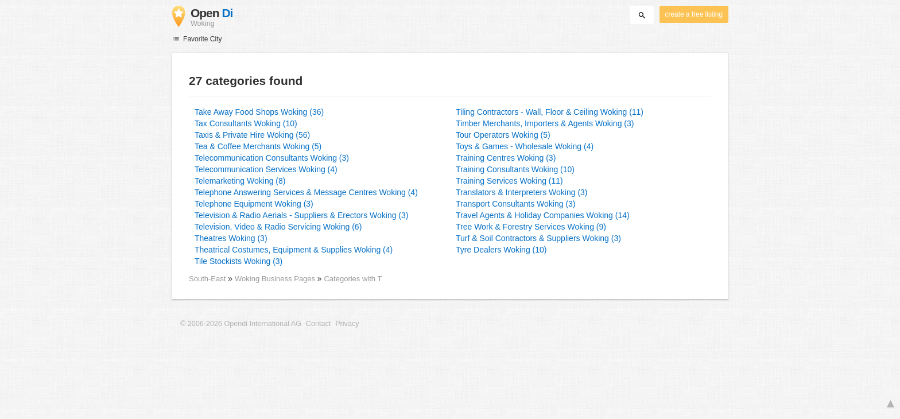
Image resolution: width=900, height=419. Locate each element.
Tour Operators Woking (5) (503, 134)
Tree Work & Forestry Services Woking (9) (531, 226)
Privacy (347, 324)
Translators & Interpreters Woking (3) (522, 192)
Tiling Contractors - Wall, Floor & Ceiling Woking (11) (549, 112)
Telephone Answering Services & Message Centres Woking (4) (306, 192)
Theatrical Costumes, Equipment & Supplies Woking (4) (294, 249)
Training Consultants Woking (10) (515, 169)
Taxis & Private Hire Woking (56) (252, 134)
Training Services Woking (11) (509, 180)
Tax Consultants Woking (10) (246, 123)
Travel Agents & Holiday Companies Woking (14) (543, 215)
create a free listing (694, 14)
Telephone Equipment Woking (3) (254, 203)
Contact (318, 324)
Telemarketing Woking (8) (240, 180)
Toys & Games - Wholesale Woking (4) (524, 146)
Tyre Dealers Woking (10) (501, 249)
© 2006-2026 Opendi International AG (240, 324)
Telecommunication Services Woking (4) (266, 169)
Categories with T (353, 278)
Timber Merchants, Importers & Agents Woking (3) (545, 123)
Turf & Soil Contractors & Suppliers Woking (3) (538, 238)
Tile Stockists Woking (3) (238, 261)
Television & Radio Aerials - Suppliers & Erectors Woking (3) (301, 215)
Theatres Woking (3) (231, 238)
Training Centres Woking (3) (506, 157)
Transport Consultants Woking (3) (516, 203)
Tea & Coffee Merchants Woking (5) (258, 146)
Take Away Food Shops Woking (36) (259, 112)
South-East (207, 278)
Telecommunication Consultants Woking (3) (272, 157)
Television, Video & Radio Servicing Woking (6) (278, 226)
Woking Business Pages (276, 278)
